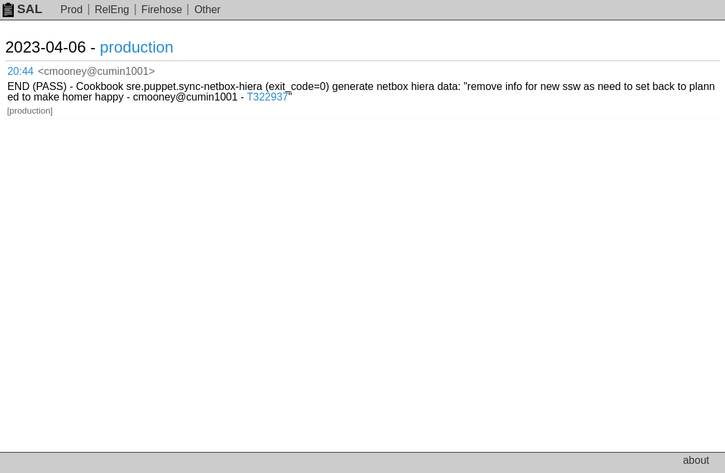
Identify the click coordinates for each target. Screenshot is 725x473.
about (696, 460)
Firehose (161, 9)
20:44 (34, 69)
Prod (71, 9)
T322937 (621, 79)
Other (207, 9)
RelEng (112, 9)
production (152, 47)
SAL (22, 9)
